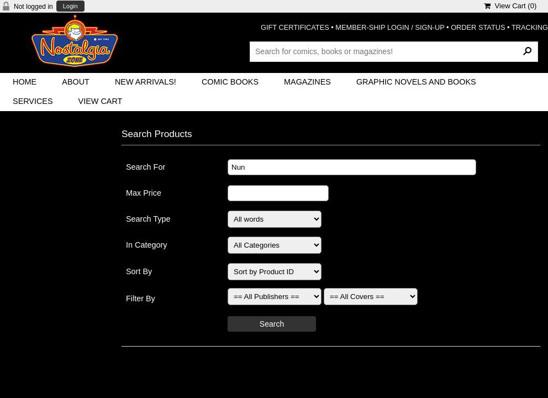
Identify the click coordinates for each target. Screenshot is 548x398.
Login (70, 6)
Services (33, 101)
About (75, 81)
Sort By (139, 271)
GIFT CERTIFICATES (295, 27)
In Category (146, 244)
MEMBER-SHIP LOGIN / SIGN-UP (389, 27)
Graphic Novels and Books (416, 81)
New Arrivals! (145, 81)
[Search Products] (394, 51)
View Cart (100, 101)
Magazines (307, 81)
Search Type (148, 218)
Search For (145, 167)
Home (24, 81)
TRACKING (530, 27)
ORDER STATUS (478, 27)
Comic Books (230, 81)
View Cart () (510, 6)
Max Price (143, 192)
